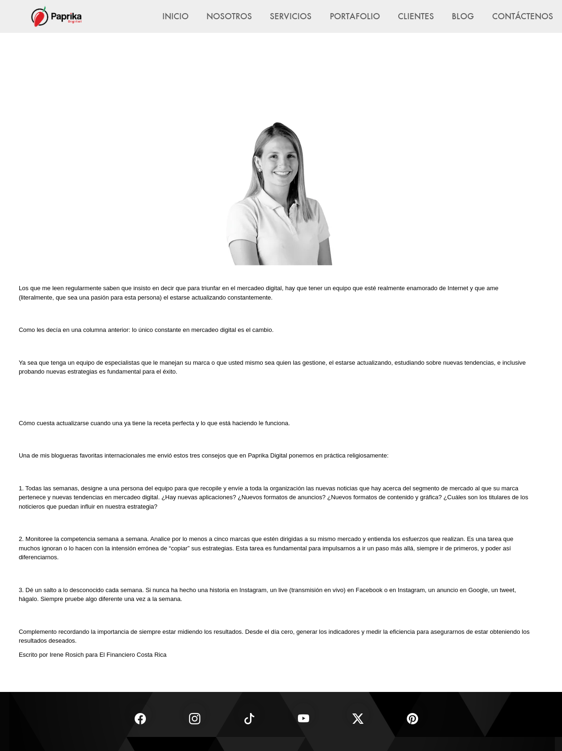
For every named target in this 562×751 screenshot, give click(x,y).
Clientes (416, 16)
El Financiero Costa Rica (133, 654)
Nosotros (229, 16)
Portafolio (355, 16)
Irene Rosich (67, 654)
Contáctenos (522, 16)
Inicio (175, 16)
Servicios (290, 16)
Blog (463, 16)
